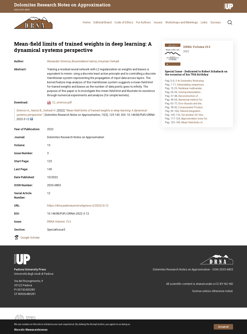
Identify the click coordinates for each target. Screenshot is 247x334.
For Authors (143, 22)
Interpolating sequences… (191, 84)
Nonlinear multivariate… (190, 88)
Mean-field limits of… (192, 122)
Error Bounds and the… (190, 103)
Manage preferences (36, 329)
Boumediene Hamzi (84, 61)
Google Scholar (30, 237)
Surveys (215, 22)
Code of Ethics (123, 22)
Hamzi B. (36, 110)
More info (19, 329)
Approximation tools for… (195, 118)
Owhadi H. (49, 110)
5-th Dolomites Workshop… (190, 80)
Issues (158, 22)
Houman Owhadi (108, 61)
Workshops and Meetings (181, 22)
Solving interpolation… (190, 92)
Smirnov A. (23, 110)
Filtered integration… (191, 111)
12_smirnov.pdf (62, 102)
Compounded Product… (191, 107)
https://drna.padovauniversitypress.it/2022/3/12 (77, 205)
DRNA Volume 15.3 (59, 221)
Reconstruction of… (189, 96)
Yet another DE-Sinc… (193, 114)
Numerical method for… (191, 99)
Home (87, 22)
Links (204, 22)
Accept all (223, 327)
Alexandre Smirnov (59, 61)
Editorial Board (102, 22)
